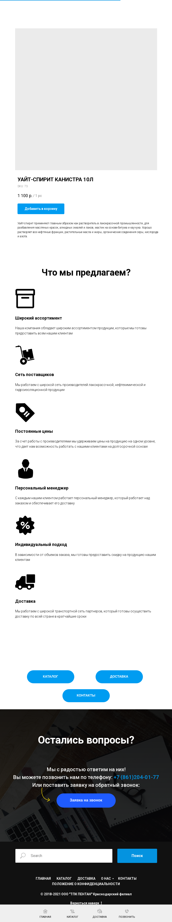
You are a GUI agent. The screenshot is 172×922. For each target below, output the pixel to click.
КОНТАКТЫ (127, 878)
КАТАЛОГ (64, 878)
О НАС (106, 878)
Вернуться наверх (86, 903)
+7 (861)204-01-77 (136, 777)
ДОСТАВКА (86, 878)
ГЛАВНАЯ (43, 878)
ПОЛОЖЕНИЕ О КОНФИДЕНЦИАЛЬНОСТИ (86, 884)
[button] (86, 800)
